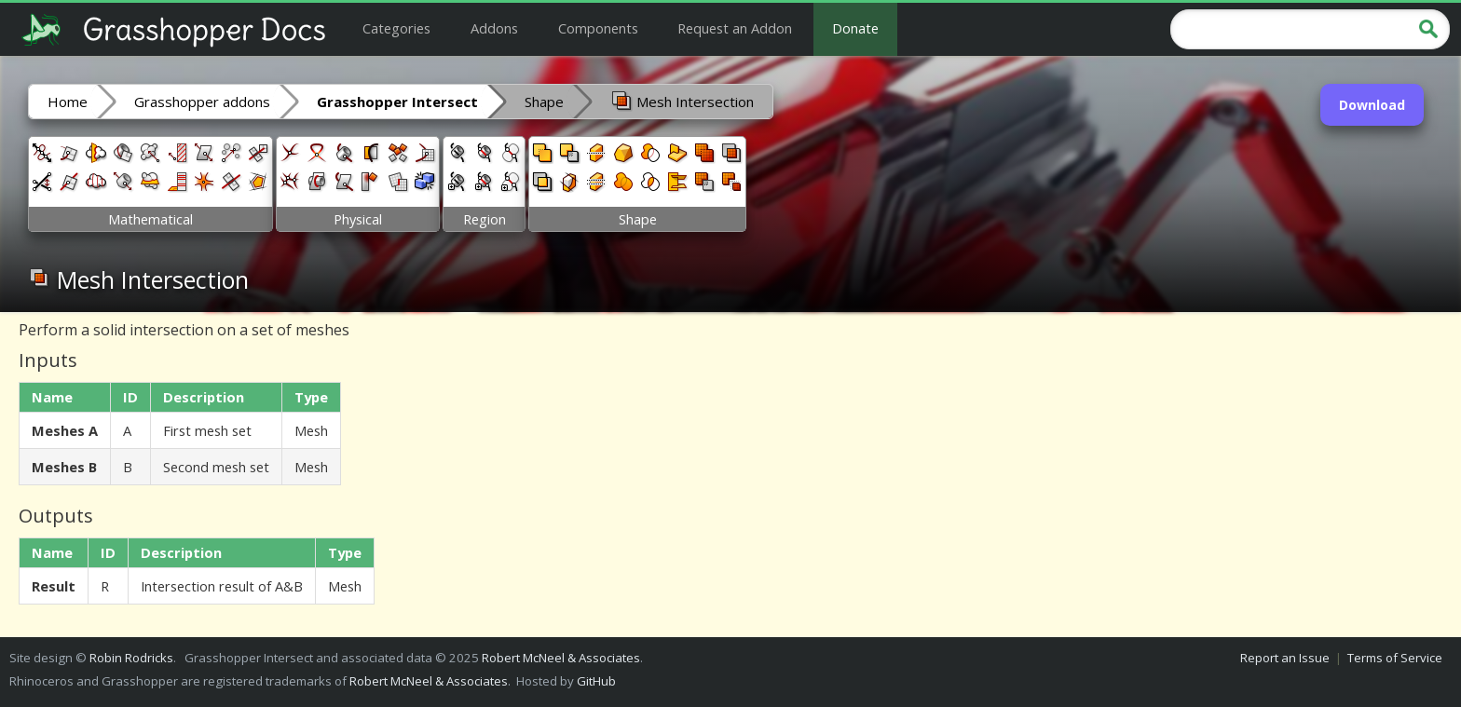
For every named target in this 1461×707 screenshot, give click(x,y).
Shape (544, 101)
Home (68, 101)
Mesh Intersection (682, 100)
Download (1372, 105)
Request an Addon (734, 28)
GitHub (596, 681)
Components (598, 28)
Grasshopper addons (202, 101)
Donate (855, 28)
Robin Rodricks (131, 657)
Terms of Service (1394, 657)
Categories (396, 28)
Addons (494, 28)
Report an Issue (1285, 657)
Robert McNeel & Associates (561, 657)
